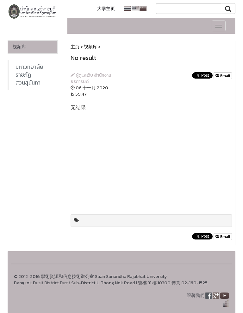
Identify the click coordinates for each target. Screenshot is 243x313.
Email (222, 76)
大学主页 (106, 8)
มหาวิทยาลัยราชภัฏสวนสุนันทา (29, 75)
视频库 (19, 47)
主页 (75, 47)
